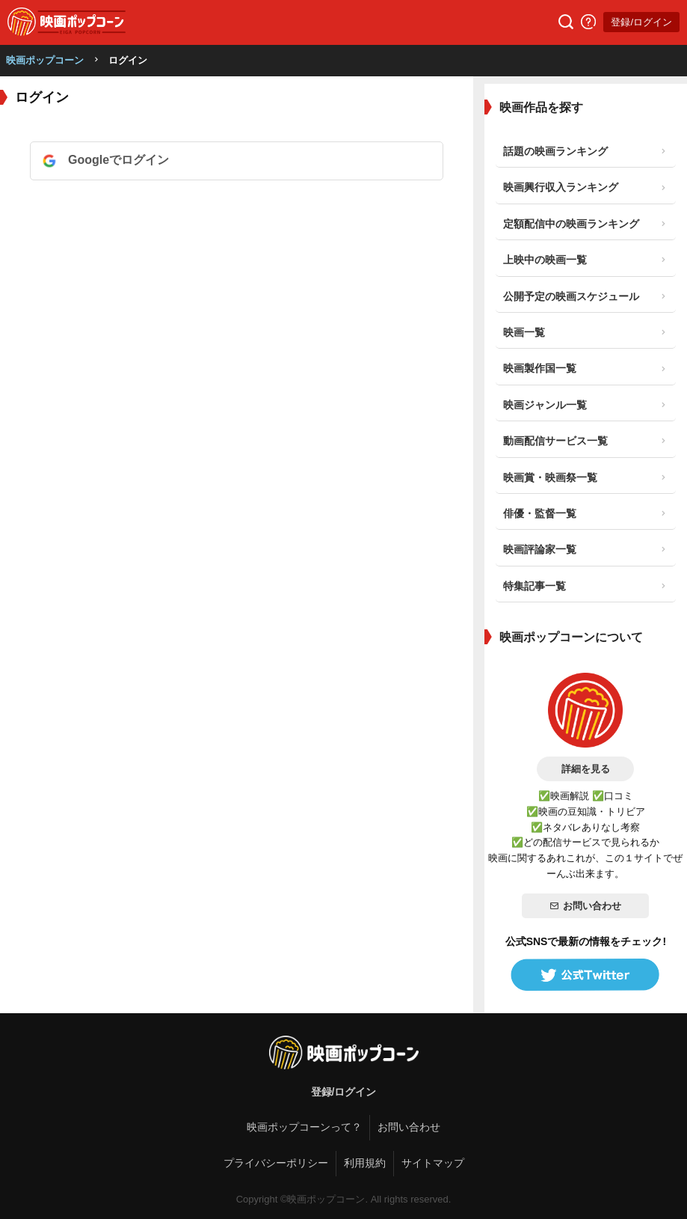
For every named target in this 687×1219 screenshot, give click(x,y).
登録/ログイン (641, 22)
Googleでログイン (118, 159)
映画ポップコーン (45, 60)
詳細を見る (585, 769)
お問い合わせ (585, 905)
